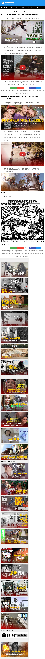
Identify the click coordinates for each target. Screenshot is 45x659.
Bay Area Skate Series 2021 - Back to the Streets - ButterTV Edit (20, 97)
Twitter (39, 87)
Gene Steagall (7, 171)
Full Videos (23, 8)
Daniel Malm (11, 169)
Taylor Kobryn (24, 169)
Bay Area (23, 92)
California (10, 46)
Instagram (21, 87)
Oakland (5, 46)
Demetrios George (24, 168)
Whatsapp (14, 87)
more (13, 259)
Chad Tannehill (38, 169)
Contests (10, 90)
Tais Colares (41, 90)
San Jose (11, 250)
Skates (12, 8)
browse (12, 630)
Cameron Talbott (22, 47)
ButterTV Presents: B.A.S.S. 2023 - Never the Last (19, 14)
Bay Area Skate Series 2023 (30, 90)
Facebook (33, 87)
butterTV (32, 84)
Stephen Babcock (11, 253)
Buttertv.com (6, 244)
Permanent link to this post (23, 93)
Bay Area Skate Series (15, 49)
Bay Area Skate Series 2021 (34, 253)
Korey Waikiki (11, 168)
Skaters (6, 8)
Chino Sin (17, 168)
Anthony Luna (17, 169)
